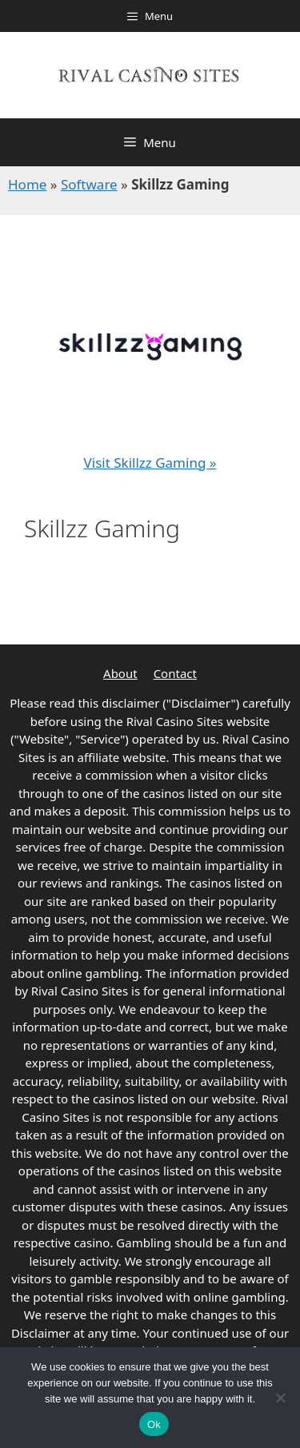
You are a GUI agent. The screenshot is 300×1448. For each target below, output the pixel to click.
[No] (280, 1398)
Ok (154, 1424)
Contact (175, 673)
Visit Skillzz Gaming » (150, 462)
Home (27, 184)
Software (89, 184)
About (120, 673)
